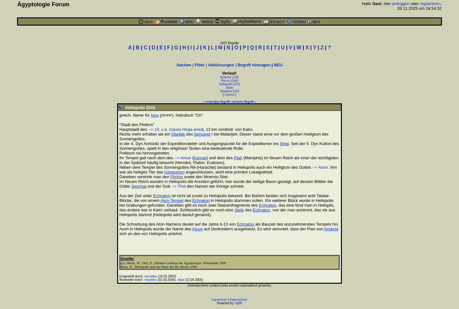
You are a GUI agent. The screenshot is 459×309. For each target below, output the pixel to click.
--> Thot (178, 186)
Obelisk (178, 134)
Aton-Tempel (171, 200)
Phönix (176, 176)
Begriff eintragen (254, 65)
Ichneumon (174, 172)
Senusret (202, 134)
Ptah (238, 157)
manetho (151, 280)
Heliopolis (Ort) (229, 84)
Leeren (229, 94)
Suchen (183, 65)
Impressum (219, 299)
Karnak (200, 157)
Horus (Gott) (229, 80)
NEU (278, 65)
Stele (229, 87)
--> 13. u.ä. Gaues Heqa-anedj (176, 129)
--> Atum (320, 167)
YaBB (238, 303)
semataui (151, 276)
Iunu (155, 115)
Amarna (331, 229)
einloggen (400, 3)
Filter (200, 65)
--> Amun (182, 157)
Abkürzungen (221, 65)
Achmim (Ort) (229, 77)
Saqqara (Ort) (229, 91)
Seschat (138, 186)
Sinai (284, 143)
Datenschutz (238, 299)
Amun (197, 229)
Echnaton (161, 195)
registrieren (430, 3)
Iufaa (180, 280)
